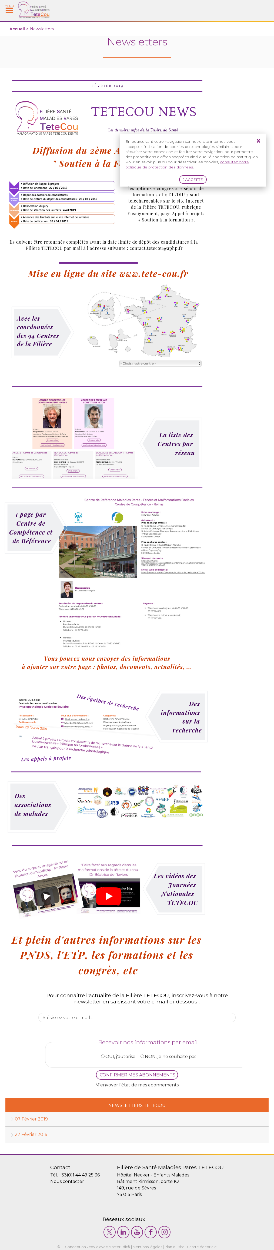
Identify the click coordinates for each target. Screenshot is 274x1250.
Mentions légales (147, 1247)
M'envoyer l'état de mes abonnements (137, 1084)
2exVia (92, 1247)
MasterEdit (118, 1247)
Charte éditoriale (202, 1247)
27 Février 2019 (31, 1134)
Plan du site (175, 1247)
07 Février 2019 (31, 1119)
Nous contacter (67, 1181)
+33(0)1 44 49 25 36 (79, 1175)
